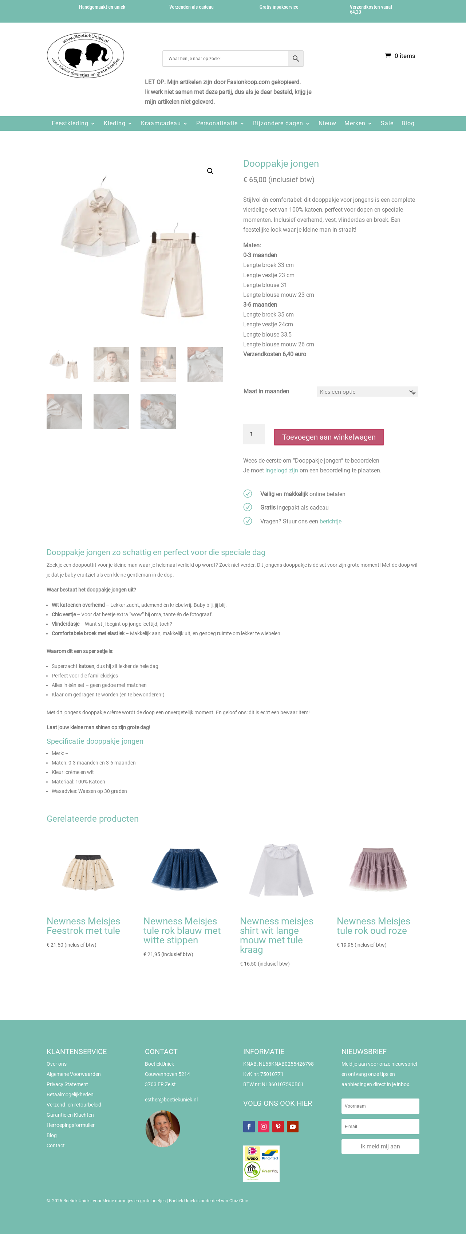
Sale (387, 123)
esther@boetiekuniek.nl (171, 1100)
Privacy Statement (67, 1084)
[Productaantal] (254, 434)
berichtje (330, 521)
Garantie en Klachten (70, 1115)
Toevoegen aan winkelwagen (329, 437)
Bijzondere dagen (278, 123)
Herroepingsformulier (71, 1125)
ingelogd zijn (281, 470)
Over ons (57, 1064)
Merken (355, 123)
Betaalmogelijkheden (70, 1094)
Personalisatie (217, 123)
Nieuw (327, 123)
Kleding (115, 123)
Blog (408, 123)
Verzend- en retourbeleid (74, 1105)
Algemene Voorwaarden (74, 1074)
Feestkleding (70, 123)
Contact (56, 1145)
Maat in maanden (266, 391)
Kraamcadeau (161, 123)
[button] (210, 171)
